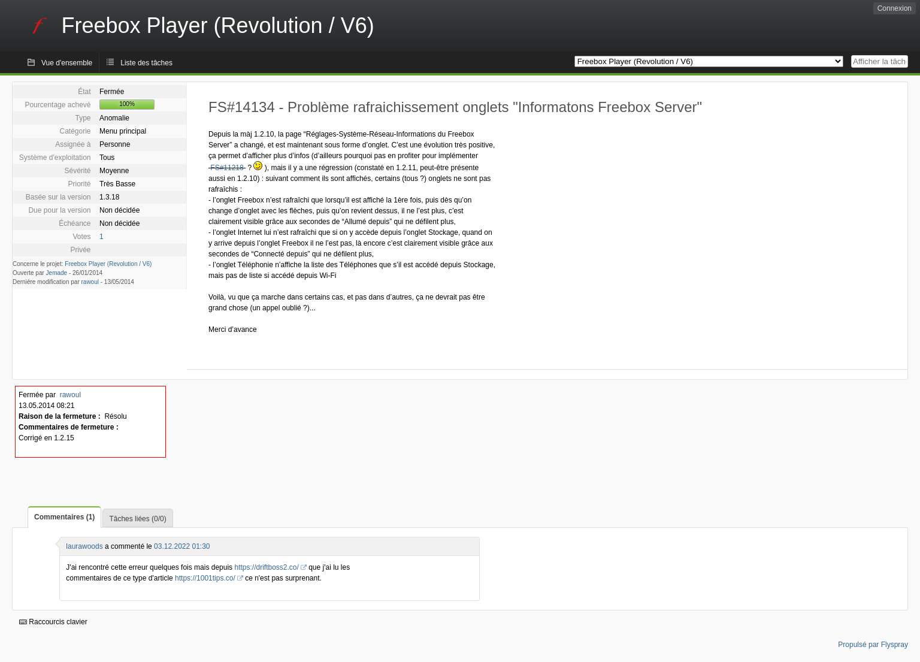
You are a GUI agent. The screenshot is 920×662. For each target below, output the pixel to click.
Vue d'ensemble (66, 63)
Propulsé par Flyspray (873, 644)
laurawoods (84, 546)
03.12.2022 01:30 (182, 546)
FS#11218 (226, 168)
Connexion (894, 8)
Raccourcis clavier (53, 622)
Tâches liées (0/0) (137, 519)
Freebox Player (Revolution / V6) (108, 264)
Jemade (57, 273)
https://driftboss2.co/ (266, 567)
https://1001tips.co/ (205, 578)
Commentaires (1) (64, 517)
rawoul (90, 282)
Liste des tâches (146, 63)
